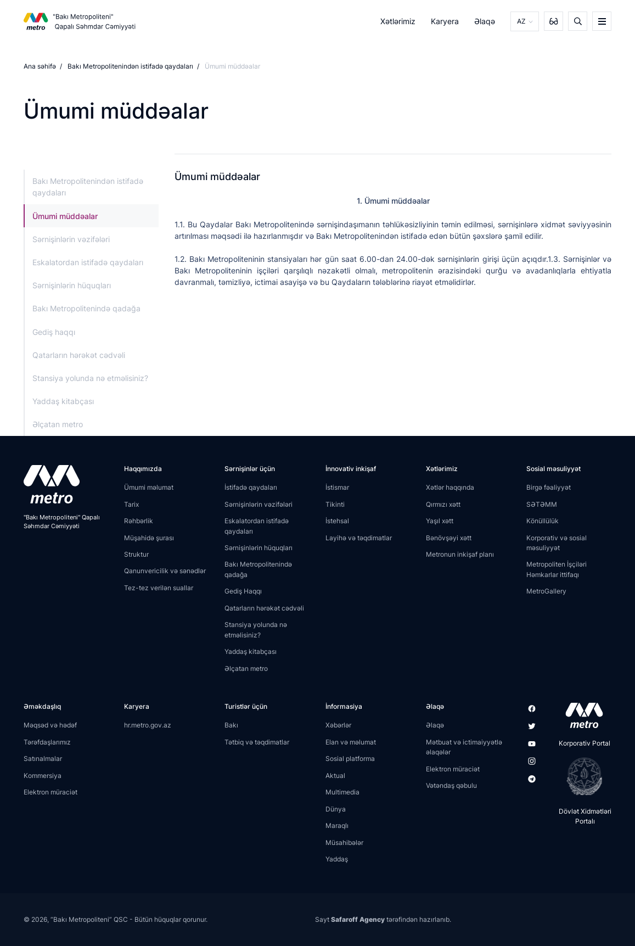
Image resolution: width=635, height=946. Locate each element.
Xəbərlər (338, 725)
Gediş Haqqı (243, 591)
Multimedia (342, 792)
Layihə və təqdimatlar (358, 538)
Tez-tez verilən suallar (158, 588)
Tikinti (335, 504)
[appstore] (581, 715)
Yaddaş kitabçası (63, 401)
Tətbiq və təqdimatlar (256, 742)
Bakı (231, 725)
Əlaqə (484, 21)
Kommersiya (42, 775)
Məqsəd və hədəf (50, 725)
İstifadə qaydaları (250, 487)
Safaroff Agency (358, 919)
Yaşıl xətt (439, 521)
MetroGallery (546, 591)
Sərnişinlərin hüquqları (71, 285)
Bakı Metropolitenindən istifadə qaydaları (130, 66)
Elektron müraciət (50, 792)
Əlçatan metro (57, 424)
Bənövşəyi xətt (448, 538)
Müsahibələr (344, 842)
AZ (521, 21)
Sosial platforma (350, 758)
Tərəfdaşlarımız (47, 742)
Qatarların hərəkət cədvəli (78, 355)
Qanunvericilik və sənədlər (165, 571)
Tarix (131, 504)
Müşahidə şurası (149, 538)
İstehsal (337, 521)
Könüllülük (542, 521)
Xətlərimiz (397, 21)
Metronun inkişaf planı (460, 554)
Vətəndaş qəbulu (451, 785)
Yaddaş (336, 859)
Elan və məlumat (350, 742)
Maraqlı (337, 825)
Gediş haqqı (53, 332)
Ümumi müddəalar (65, 216)
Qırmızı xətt (443, 504)
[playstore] (581, 776)
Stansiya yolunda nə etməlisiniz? (90, 378)
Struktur (136, 554)
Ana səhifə (40, 66)
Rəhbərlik (138, 521)
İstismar (337, 487)
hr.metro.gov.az (147, 725)
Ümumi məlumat (148, 487)
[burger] (601, 21)
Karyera (445, 21)
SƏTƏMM (541, 504)
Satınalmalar (43, 758)
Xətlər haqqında (450, 487)
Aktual (335, 775)
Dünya (335, 809)
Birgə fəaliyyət (548, 487)
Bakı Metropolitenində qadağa (86, 308)
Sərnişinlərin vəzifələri (71, 239)
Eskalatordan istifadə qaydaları (87, 262)
